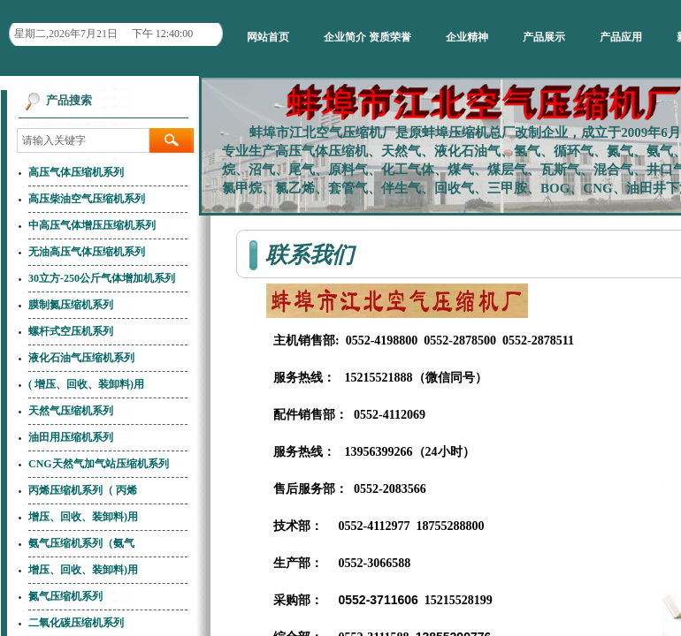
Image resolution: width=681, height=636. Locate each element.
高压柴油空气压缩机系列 (86, 199)
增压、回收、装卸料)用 (83, 517)
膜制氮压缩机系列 (70, 305)
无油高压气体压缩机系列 (86, 252)
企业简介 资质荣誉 (367, 37)
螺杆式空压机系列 (70, 331)
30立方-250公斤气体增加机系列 (101, 278)
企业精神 (467, 37)
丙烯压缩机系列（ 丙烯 (82, 490)
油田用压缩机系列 (70, 437)
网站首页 (268, 37)
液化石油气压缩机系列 (81, 358)
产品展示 (544, 37)
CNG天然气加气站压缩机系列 (98, 464)
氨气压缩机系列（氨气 (81, 543)
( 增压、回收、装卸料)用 (86, 384)
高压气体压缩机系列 (76, 172)
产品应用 (621, 37)
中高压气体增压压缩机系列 (92, 225)
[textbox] (83, 140)
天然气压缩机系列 (70, 411)
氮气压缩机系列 (65, 596)
